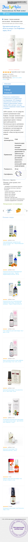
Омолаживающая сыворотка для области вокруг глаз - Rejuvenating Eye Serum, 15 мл (13, 243)
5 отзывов (10, 506)
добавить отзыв (11, 240)
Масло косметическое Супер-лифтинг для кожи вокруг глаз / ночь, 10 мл (13, 361)
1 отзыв (9, 476)
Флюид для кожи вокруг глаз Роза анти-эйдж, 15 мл (13, 509)
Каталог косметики (14, 19)
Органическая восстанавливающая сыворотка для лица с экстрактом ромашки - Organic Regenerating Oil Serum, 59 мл (12, 303)
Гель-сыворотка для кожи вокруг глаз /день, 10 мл (13, 331)
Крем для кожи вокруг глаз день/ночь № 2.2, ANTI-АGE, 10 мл (13, 390)
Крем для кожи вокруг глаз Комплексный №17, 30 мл (10, 449)
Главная (6, 19)
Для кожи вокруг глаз (16, 21)
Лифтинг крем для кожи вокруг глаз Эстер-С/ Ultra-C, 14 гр (12, 479)
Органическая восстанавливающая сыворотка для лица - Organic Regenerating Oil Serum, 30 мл (12, 273)
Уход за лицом (6, 21)
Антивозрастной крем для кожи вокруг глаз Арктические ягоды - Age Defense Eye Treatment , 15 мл (13, 421)
